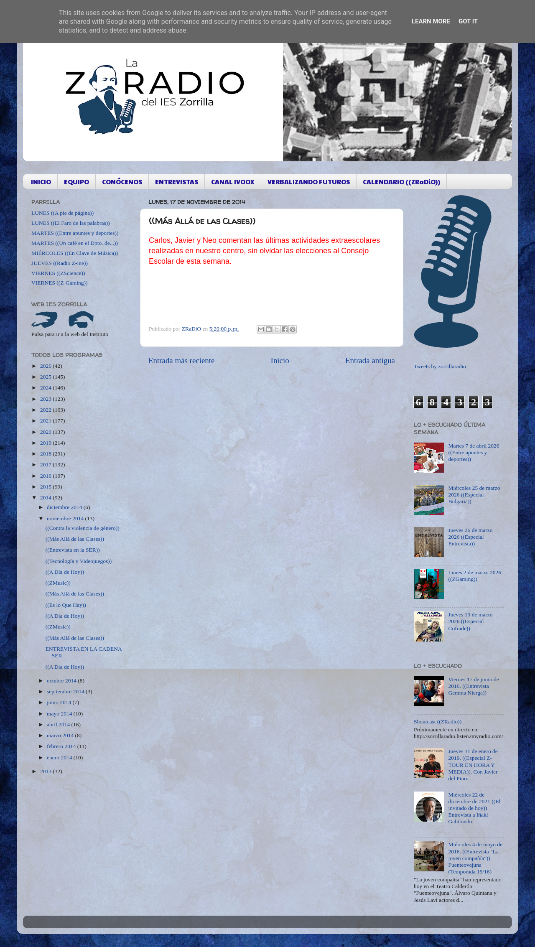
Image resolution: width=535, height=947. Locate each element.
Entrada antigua (370, 360)
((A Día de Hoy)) (65, 572)
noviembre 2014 (66, 518)
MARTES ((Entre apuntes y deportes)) (74, 233)
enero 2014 (60, 757)
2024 (46, 387)
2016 (46, 476)
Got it (468, 21)
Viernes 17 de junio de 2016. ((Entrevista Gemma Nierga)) (473, 686)
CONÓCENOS (122, 181)
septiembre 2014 (66, 691)
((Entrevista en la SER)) (73, 550)
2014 (46, 497)
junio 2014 (60, 702)
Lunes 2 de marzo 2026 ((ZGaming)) (474, 575)
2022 (46, 410)
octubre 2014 (62, 680)
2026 (46, 366)
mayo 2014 (60, 713)
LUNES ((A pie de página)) (62, 213)
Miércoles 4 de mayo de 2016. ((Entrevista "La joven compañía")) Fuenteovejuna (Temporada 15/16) (475, 858)
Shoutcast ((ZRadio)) (437, 721)
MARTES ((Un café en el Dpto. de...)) (74, 243)
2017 (46, 464)
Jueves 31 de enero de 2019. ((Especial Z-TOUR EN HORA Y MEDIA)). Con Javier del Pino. (472, 765)
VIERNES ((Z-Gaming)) (59, 283)
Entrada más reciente (181, 360)
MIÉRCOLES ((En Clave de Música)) (74, 253)
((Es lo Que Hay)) (66, 605)
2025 (46, 377)
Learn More (431, 21)
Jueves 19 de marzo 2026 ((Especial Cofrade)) (470, 621)
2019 (46, 443)
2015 (46, 487)
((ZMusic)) (58, 583)
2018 (46, 454)
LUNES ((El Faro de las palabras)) (70, 223)
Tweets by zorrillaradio (440, 366)
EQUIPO (76, 181)
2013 (46, 771)
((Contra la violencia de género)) (83, 528)
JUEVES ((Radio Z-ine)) (59, 263)
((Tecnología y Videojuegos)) (79, 561)
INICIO (41, 181)
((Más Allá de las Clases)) (75, 539)
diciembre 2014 (65, 507)
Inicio (280, 360)
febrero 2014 (62, 746)
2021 (46, 420)
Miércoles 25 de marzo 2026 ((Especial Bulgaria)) (474, 494)
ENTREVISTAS (176, 181)
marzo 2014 (61, 735)
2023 (46, 399)
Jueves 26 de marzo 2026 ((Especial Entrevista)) (470, 537)
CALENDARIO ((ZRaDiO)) (401, 181)
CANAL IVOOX (233, 181)
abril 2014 (59, 724)
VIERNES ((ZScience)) (58, 273)
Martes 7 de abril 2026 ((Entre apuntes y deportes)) (473, 452)
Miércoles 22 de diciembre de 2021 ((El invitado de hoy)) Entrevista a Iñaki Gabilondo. (474, 808)
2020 (46, 432)
